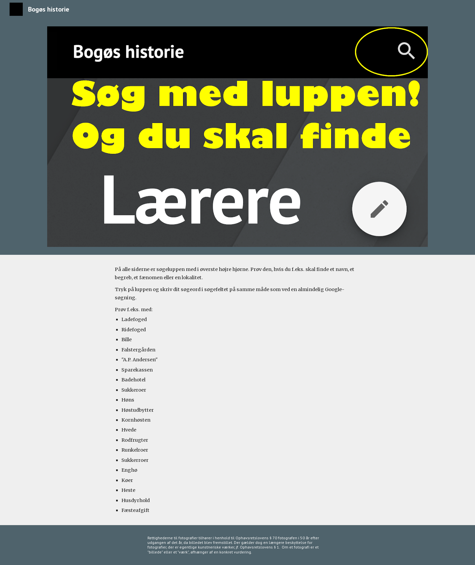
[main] (237, 390)
